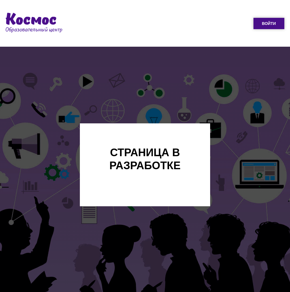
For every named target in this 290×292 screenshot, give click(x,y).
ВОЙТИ (269, 23)
